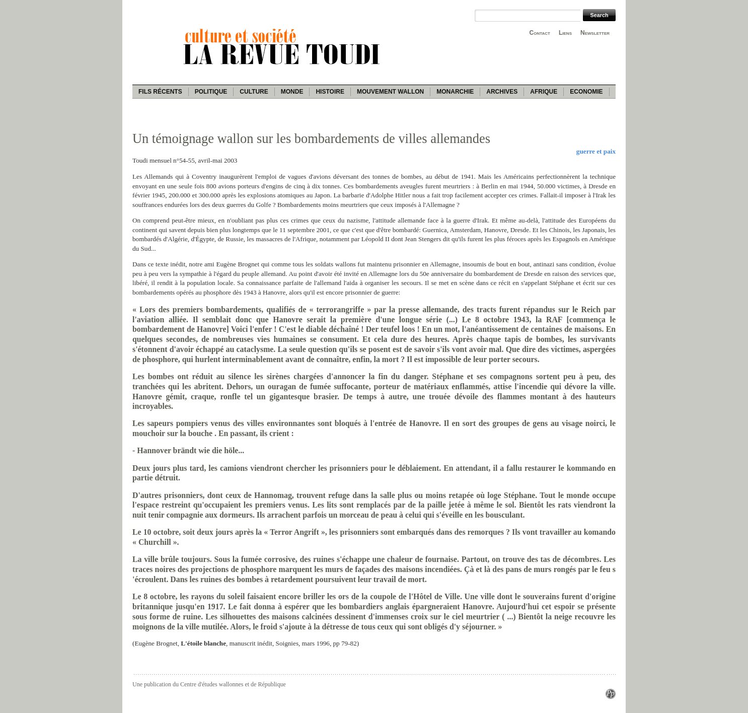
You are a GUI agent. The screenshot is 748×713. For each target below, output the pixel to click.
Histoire (330, 91)
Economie (586, 91)
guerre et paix (596, 151)
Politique (211, 91)
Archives (501, 91)
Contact (540, 32)
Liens (565, 32)
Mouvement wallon (390, 91)
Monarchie (455, 91)
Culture (254, 91)
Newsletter (595, 32)
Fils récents (160, 91)
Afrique (543, 91)
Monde (292, 91)
